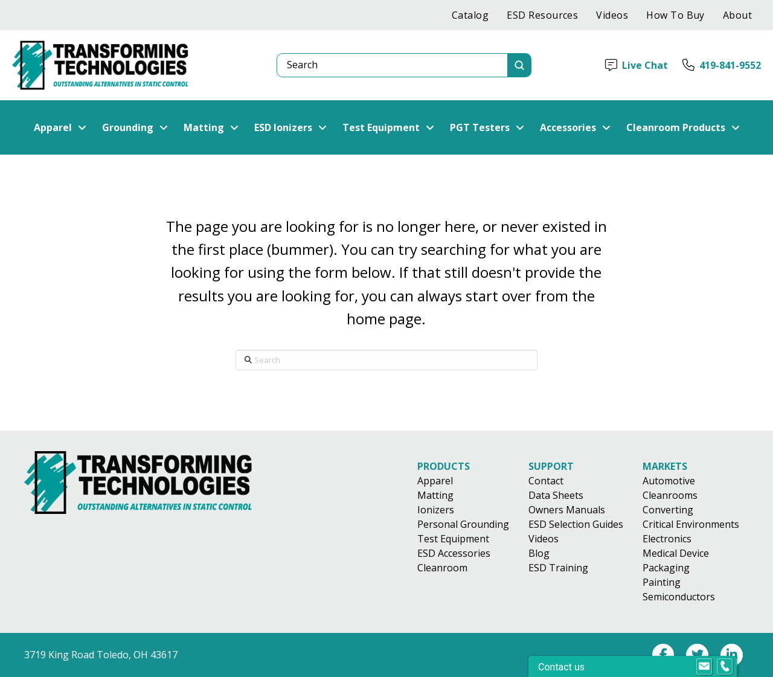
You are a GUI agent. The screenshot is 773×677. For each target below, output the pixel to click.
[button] (60, 127)
